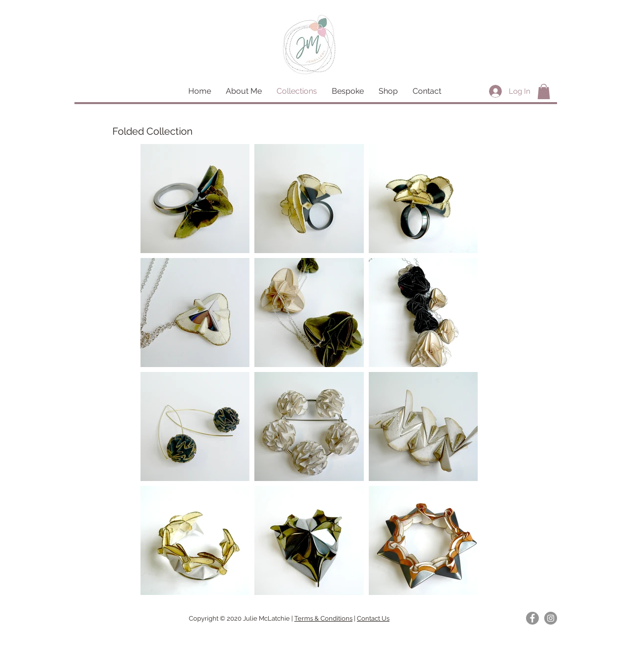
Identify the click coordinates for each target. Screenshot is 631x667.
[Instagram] (550, 618)
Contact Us (373, 618)
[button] (543, 91)
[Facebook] (532, 618)
